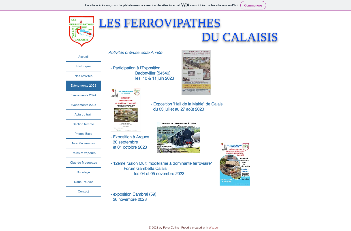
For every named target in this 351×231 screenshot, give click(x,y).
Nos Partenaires (83, 143)
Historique (83, 66)
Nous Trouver (83, 182)
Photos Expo (83, 133)
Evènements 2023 (83, 85)
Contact (83, 191)
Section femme (83, 124)
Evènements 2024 (83, 95)
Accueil (83, 56)
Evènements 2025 (83, 105)
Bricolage (83, 172)
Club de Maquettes (83, 162)
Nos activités (83, 76)
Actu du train (83, 114)
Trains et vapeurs (83, 153)
